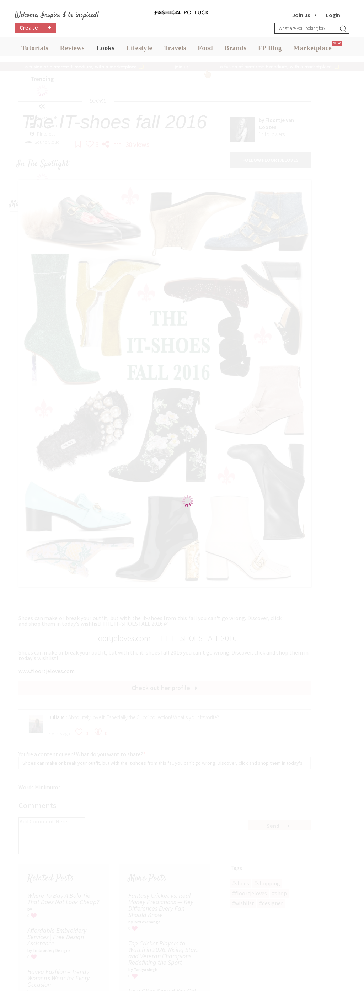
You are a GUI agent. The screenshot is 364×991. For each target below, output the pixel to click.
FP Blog (270, 49)
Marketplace (312, 49)
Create (36, 30)
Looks (105, 49)
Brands (236, 49)
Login (333, 15)
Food (205, 49)
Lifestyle (139, 49)
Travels (175, 49)
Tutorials (34, 49)
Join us (301, 14)
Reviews (72, 49)
